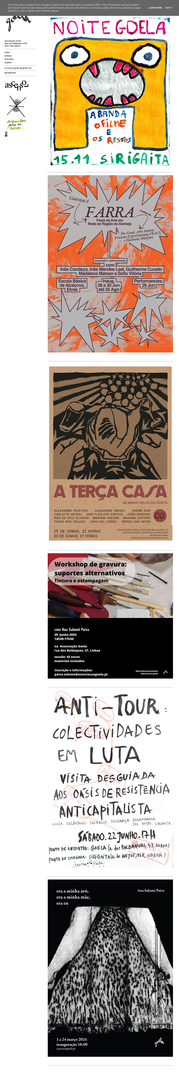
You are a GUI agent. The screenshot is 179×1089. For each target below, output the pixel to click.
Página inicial (95, 1082)
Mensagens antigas (168, 1082)
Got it (168, 8)
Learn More (155, 8)
